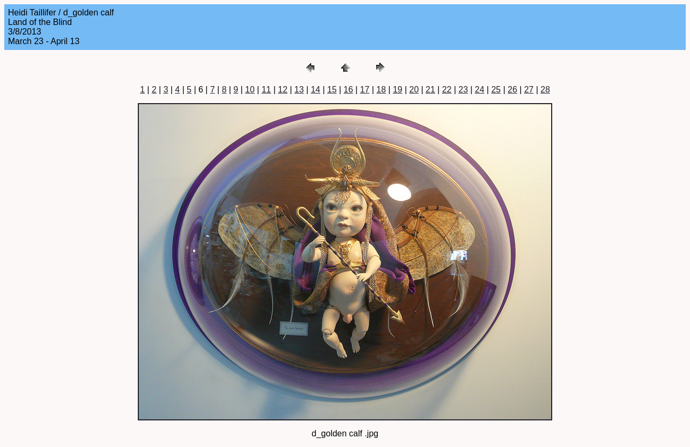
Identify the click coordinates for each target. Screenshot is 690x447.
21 (430, 89)
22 (447, 89)
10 (250, 89)
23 (463, 89)
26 (512, 89)
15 (332, 89)
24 (480, 89)
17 (365, 89)
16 (348, 89)
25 (496, 89)
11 (266, 89)
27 (529, 89)
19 (397, 89)
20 (414, 89)
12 (282, 89)
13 (299, 89)
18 (381, 89)
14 (315, 89)
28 (545, 89)
